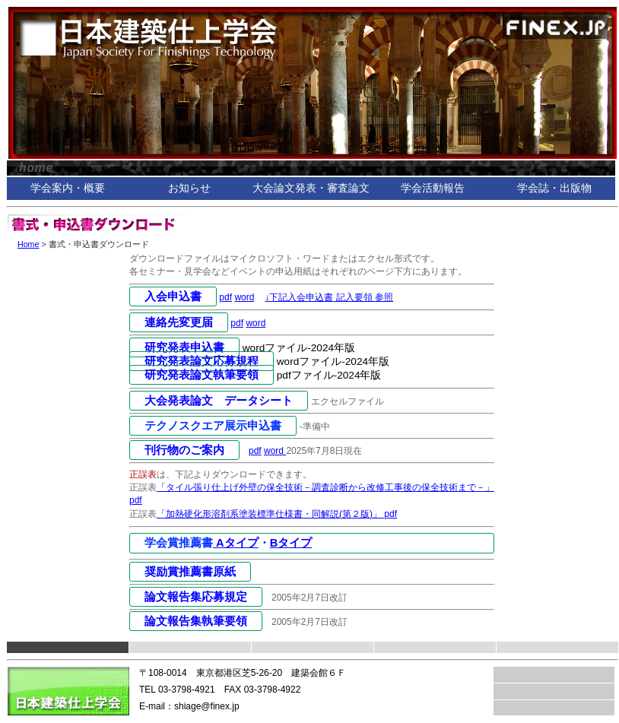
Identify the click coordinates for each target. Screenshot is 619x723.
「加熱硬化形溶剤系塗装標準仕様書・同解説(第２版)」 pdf (277, 514)
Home (28, 244)
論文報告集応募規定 (196, 597)
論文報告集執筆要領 (196, 621)
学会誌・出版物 (554, 188)
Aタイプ (236, 543)
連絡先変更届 (178, 322)
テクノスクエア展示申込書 (213, 426)
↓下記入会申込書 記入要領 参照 (329, 297)
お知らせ (189, 188)
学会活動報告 (433, 188)
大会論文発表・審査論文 (311, 188)
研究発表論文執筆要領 (201, 375)
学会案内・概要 (67, 188)
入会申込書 (173, 296)
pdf (225, 297)
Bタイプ (291, 543)
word (244, 297)
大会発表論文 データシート (218, 401)
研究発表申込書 (184, 347)
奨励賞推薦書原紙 (190, 572)
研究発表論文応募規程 (201, 361)
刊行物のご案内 (184, 450)
